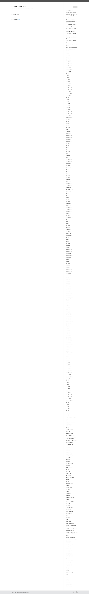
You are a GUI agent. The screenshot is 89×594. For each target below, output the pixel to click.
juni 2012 (67, 279)
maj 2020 (67, 197)
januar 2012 (68, 289)
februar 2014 (68, 247)
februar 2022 (68, 155)
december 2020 (69, 183)
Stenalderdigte (69, 550)
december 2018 (69, 211)
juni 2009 (67, 350)
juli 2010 (67, 324)
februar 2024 (68, 107)
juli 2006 (67, 380)
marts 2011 (68, 309)
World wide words (69, 572)
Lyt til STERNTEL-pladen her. (71, 24)
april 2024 (68, 103)
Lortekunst (68, 485)
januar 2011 (68, 313)
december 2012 (69, 269)
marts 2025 (68, 81)
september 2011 (69, 297)
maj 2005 (67, 406)
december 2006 (69, 370)
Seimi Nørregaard (69, 544)
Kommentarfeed (69, 583)
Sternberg (18, 1)
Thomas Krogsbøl (69, 556)
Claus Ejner (68, 431)
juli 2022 (67, 145)
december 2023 (69, 111)
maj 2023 (67, 125)
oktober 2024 (68, 91)
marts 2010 (68, 333)
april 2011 (68, 307)
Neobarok (68, 495)
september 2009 (69, 344)
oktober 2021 (68, 163)
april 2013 (68, 263)
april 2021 (68, 175)
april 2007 (68, 362)
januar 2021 (68, 181)
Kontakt (71, 1)
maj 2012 (67, 281)
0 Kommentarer (29, 8)
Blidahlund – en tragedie (71, 421)
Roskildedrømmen (69, 542)
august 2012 (68, 275)
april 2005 (68, 408)
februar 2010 (68, 334)
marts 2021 (68, 177)
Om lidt (67, 499)
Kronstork (68, 471)
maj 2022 (67, 149)
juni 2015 (67, 221)
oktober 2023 (68, 115)
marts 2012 (68, 285)
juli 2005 (67, 402)
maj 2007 (67, 360)
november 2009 (69, 340)
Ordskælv (68, 505)
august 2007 (68, 354)
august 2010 (68, 323)
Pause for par (68, 509)
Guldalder (68, 459)
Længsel (67, 479)
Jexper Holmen (69, 467)
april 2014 (68, 243)
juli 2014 (67, 237)
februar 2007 (68, 366)
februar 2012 (68, 287)
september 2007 (69, 352)
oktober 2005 (68, 398)
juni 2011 (67, 303)
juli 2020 (67, 193)
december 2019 (69, 207)
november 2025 (69, 65)
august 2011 (68, 299)
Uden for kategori (69, 560)
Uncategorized (69, 562)
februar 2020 (68, 203)
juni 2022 (67, 147)
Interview (68, 465)
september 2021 (69, 165)
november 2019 (69, 209)
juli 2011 (67, 301)
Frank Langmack (69, 453)
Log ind (67, 580)
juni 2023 (67, 123)
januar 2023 (68, 133)
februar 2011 (68, 311)
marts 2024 (68, 105)
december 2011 (69, 291)
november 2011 (69, 293)
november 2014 (69, 231)
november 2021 (69, 161)
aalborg (67, 415)
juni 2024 (67, 99)
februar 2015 (68, 229)
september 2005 (69, 400)
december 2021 (69, 159)
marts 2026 (68, 57)
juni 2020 (67, 195)
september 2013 (69, 255)
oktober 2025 (68, 67)
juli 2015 (67, 219)
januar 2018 (68, 213)
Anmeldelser (33, 1)
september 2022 (69, 141)
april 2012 (68, 283)
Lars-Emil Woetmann (70, 477)
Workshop (68, 570)
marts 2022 (68, 153)
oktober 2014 (68, 233)
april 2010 (68, 331)
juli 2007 (67, 356)
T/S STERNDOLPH (69, 554)
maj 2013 (67, 261)
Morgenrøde (68, 493)
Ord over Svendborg (70, 501)
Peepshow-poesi (69, 511)
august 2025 (68, 71)
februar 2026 (68, 59)
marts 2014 (68, 245)
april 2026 (68, 55)
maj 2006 (67, 384)
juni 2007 (67, 358)
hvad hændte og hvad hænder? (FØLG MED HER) (55, 1)
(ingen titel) (68, 17)
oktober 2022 (68, 139)
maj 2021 (67, 173)
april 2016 (68, 215)
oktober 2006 (68, 374)
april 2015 (68, 225)
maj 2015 (67, 223)
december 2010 (69, 315)
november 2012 (69, 271)
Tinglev (67, 558)
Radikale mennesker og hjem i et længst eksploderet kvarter (71, 534)
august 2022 (68, 143)
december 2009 (69, 338)
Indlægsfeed (68, 581)
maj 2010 (67, 328)
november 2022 (69, 137)
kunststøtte (68, 473)
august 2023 (68, 119)
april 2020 (68, 199)
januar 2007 (68, 368)
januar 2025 (68, 85)
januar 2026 (68, 61)
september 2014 (69, 235)
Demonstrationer (69, 433)
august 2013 (68, 257)
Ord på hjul (68, 503)
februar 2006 (68, 390)
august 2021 (68, 167)
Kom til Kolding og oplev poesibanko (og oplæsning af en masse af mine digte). (71, 14)
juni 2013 (67, 259)
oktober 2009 (68, 342)
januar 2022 (68, 157)
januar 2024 (68, 109)
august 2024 (68, 95)
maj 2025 (67, 77)
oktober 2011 (68, 295)
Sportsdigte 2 (68, 548)
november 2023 (69, 113)
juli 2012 (67, 277)
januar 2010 (68, 336)
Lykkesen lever (69, 487)
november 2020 (69, 185)
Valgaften (68, 568)
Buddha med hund (69, 429)
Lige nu (67, 481)
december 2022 (69, 135)
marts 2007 (68, 364)
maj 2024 (67, 101)
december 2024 (69, 87)
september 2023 (69, 117)
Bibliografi (26, 1)
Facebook (68, 447)
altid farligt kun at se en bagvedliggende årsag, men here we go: (71, 21)
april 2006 (68, 386)
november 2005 (69, 396)
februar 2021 (68, 179)
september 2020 (69, 189)
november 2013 (69, 251)
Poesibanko (68, 517)
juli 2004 (67, 410)
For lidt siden (68, 451)
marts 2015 (68, 227)
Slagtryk (67, 546)
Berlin (67, 419)
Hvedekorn (68, 461)
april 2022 (68, 151)
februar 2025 (68, 83)
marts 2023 (68, 129)
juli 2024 (67, 97)
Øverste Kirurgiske (70, 507)
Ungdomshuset (69, 564)
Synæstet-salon (69, 552)
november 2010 (69, 317)
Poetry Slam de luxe (70, 523)
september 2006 (69, 376)
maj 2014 (67, 241)
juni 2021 (67, 171)
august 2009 (68, 346)
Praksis (40, 1)
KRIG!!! (67, 469)
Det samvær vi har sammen (71, 440)
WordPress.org (69, 585)
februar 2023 (68, 131)
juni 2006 (67, 382)
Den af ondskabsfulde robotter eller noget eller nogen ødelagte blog (71, 437)
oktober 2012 (68, 273)
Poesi (24, 8)
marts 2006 (68, 388)
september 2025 (69, 69)
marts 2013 (68, 265)
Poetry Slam (68, 521)
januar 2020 (68, 205)
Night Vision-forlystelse (70, 497)
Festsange (68, 449)
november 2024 (69, 89)
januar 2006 (68, 392)
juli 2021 (67, 169)
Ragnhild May (68, 540)
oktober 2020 (68, 187)
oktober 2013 (68, 253)
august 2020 (68, 191)
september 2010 (69, 321)
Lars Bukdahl (68, 475)
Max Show (68, 489)
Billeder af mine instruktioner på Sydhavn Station (71, 49)
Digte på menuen (69, 442)
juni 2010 (67, 326)
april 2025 (68, 79)
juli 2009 (67, 348)
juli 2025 (67, 73)
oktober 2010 (68, 319)
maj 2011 (67, 305)
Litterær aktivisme (69, 483)
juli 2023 (67, 121)
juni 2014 (67, 239)
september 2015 (69, 217)
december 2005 (69, 394)
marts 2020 (68, 201)
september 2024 (69, 93)
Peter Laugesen (69, 513)
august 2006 (68, 378)
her (19, 19)
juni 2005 (67, 404)
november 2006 (69, 372)
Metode (67, 491)
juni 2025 (67, 75)
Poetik (67, 519)
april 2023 (68, 127)
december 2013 (69, 249)
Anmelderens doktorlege (71, 417)
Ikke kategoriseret (69, 463)
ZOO (67, 574)
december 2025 (69, 63)
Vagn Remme (68, 566)
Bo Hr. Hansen (68, 423)
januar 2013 (68, 267)
